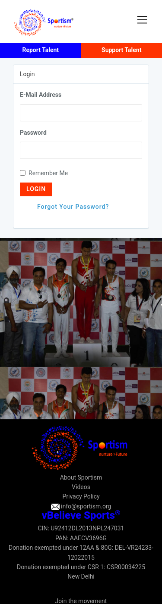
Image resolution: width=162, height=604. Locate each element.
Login (36, 189)
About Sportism (81, 477)
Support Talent (121, 49)
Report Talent (40, 49)
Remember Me (44, 173)
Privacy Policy (80, 496)
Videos (81, 486)
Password (33, 132)
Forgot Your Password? (73, 206)
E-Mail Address (40, 94)
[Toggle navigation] (142, 19)
